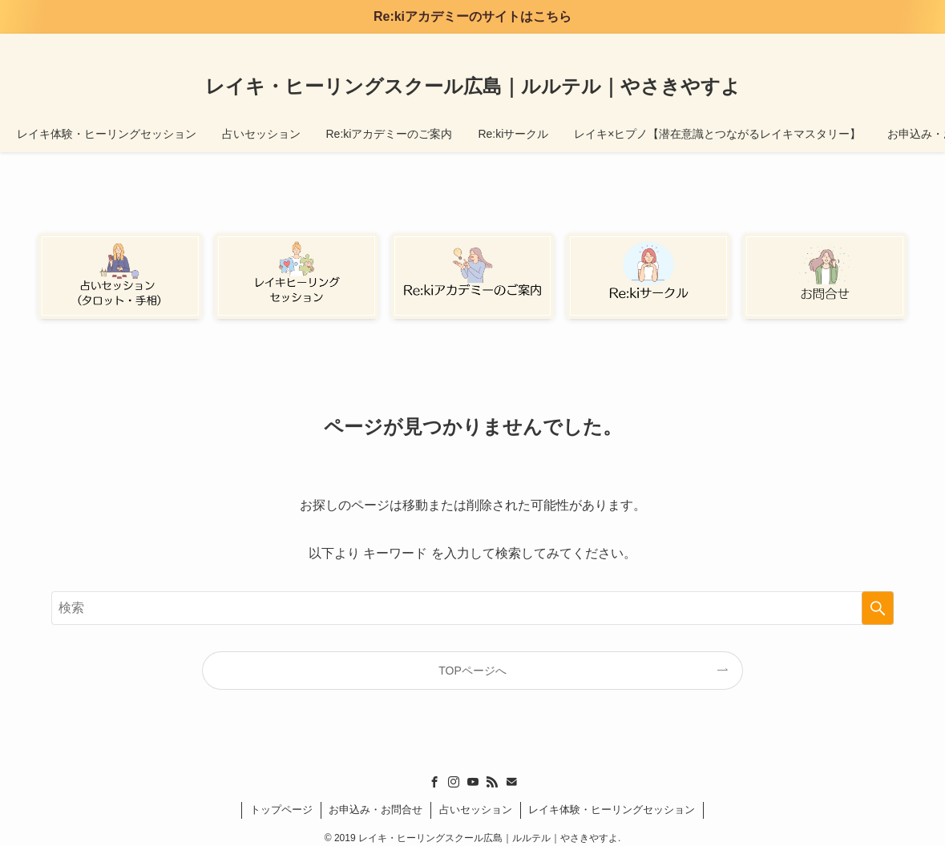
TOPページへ (472, 670)
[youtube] (833, 42)
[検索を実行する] (878, 608)
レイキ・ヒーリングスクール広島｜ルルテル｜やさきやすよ (473, 86)
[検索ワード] (472, 608)
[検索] (896, 42)
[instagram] (812, 42)
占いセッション (475, 810)
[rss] (854, 42)
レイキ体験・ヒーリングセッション (611, 810)
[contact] (875, 42)
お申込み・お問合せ (375, 810)
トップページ (281, 810)
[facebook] (791, 42)
